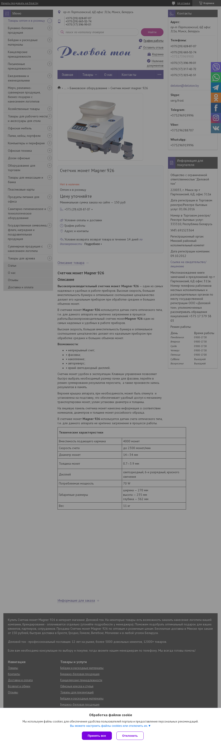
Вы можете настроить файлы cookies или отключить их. (109, 725)
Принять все (97, 735)
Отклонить (130, 735)
